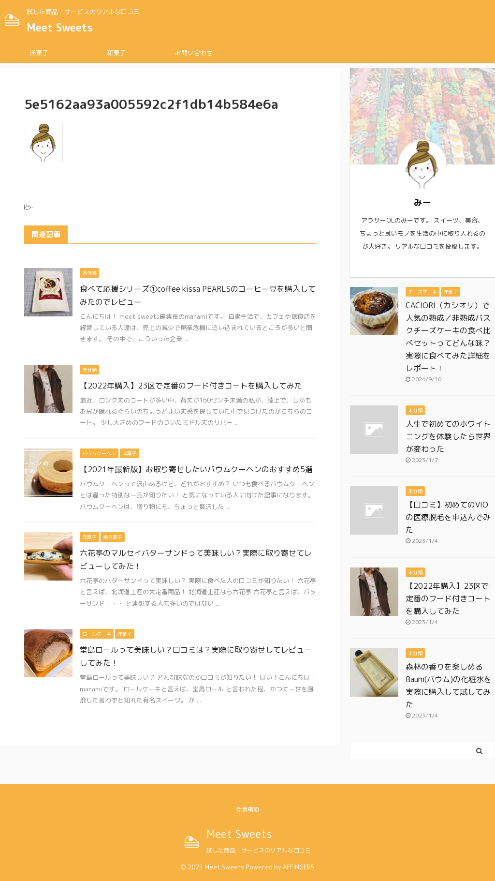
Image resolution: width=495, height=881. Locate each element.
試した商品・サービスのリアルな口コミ (258, 850)
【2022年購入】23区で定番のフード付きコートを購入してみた (191, 385)
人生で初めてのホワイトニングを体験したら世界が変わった (448, 436)
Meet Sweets (60, 27)
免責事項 (247, 810)
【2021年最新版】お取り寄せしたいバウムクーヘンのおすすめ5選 (196, 469)
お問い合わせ (194, 52)
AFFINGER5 (299, 867)
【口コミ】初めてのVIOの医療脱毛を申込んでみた (448, 517)
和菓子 (116, 52)
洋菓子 (38, 52)
